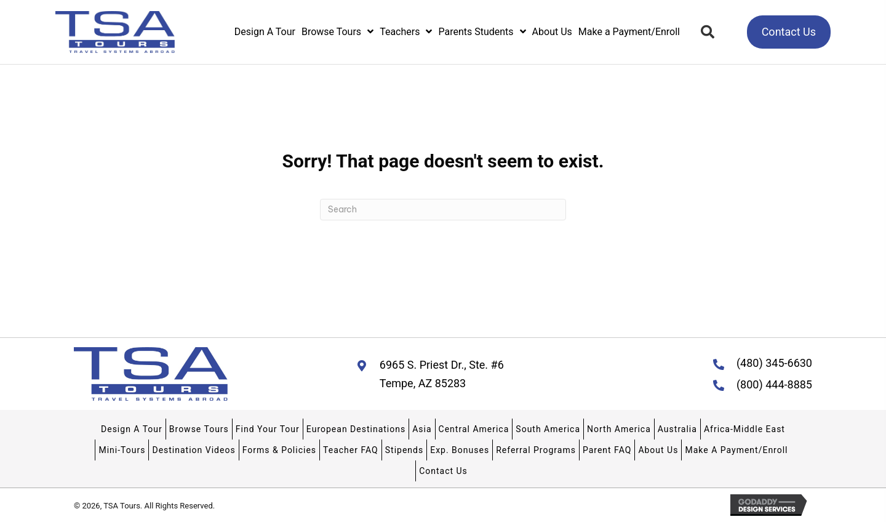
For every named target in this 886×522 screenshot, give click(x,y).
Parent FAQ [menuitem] (607, 450)
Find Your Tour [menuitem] (268, 429)
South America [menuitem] (548, 429)
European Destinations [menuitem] (355, 429)
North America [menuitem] (619, 429)
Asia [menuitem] (421, 429)
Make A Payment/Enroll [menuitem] (736, 450)
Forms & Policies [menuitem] (279, 450)
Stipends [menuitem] (404, 450)
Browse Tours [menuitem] (199, 429)
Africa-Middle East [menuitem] (744, 429)
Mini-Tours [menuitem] (121, 450)
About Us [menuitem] (658, 450)
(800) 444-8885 (774, 384)
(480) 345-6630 (774, 362)
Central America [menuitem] (474, 429)
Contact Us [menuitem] (443, 471)
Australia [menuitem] (677, 429)
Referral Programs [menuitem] (536, 450)
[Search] (443, 209)
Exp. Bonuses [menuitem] (459, 450)
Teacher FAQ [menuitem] (350, 450)
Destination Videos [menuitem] (193, 450)
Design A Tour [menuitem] (131, 429)
